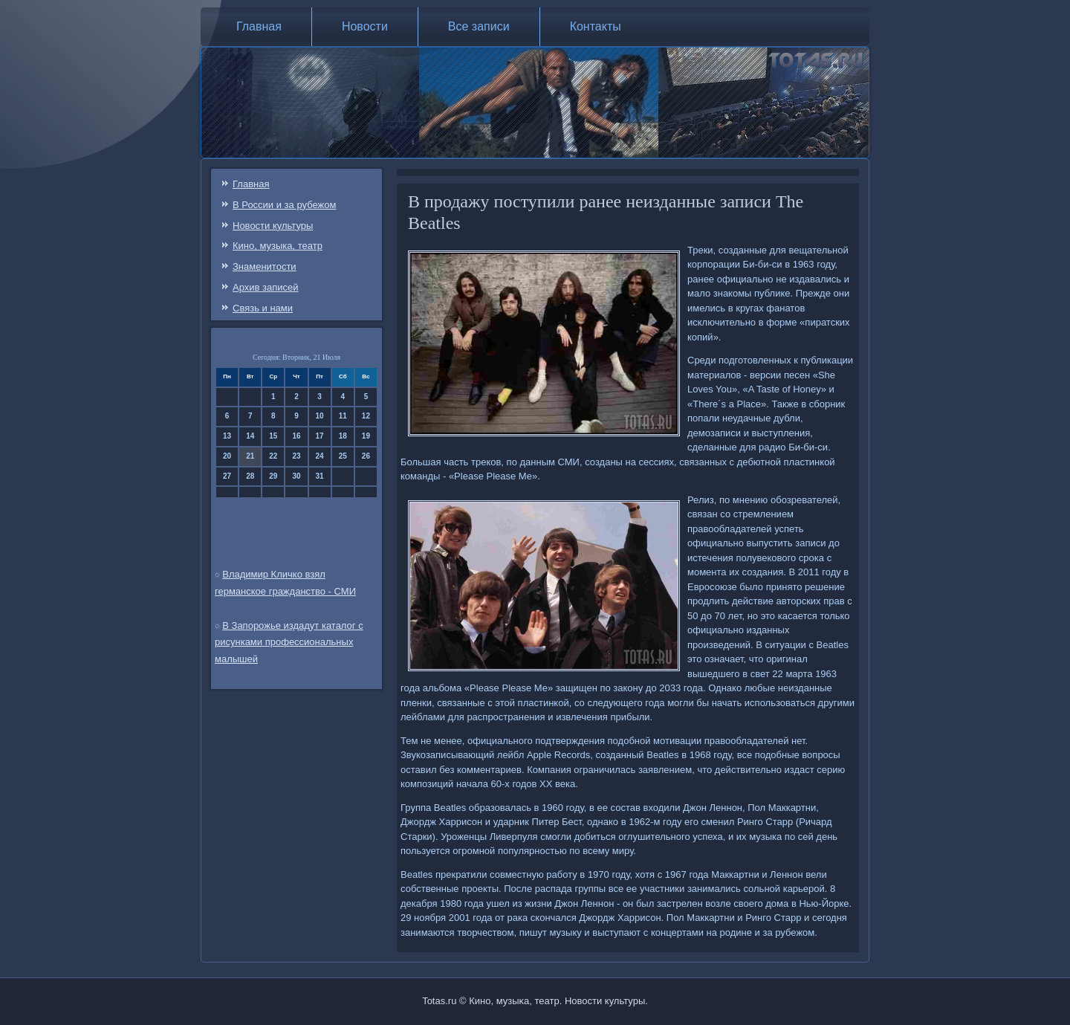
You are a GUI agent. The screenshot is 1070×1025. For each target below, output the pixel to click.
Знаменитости (264, 266)
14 (250, 436)
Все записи (479, 26)
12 (366, 416)
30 (296, 476)
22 (273, 456)
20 (227, 456)
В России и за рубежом (284, 204)
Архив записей (266, 287)
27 (227, 476)
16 (296, 436)
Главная (259, 26)
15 (273, 436)
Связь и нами (263, 308)
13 (227, 436)
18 (343, 436)
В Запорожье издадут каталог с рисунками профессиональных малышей (289, 642)
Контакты (595, 26)
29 (273, 476)
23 (296, 456)
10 (320, 416)
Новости (365, 26)
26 (366, 456)
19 (366, 436)
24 (320, 456)
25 (343, 456)
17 (320, 436)
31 (320, 476)
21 (250, 456)
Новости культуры (273, 225)
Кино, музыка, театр (277, 245)
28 (250, 476)
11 (343, 416)
